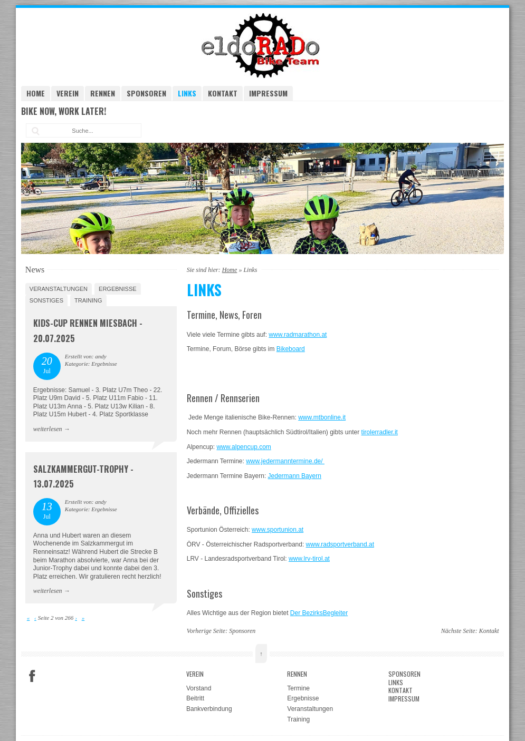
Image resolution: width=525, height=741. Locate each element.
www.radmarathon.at (298, 334)
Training (88, 300)
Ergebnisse (118, 289)
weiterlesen (47, 429)
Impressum (268, 93)
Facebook (32, 676)
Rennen (102, 93)
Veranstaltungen (59, 289)
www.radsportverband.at (340, 544)
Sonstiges (46, 300)
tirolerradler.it (379, 432)
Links (187, 93)
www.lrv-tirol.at (309, 558)
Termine (298, 688)
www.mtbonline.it (322, 417)
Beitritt (195, 698)
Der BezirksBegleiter (319, 613)
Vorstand (198, 688)
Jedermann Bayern (294, 476)
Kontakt (222, 93)
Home (35, 93)
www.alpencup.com (243, 447)
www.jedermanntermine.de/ (285, 461)
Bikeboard (290, 349)
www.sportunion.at (277, 529)
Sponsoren (146, 93)
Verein (67, 93)
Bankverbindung (209, 709)
